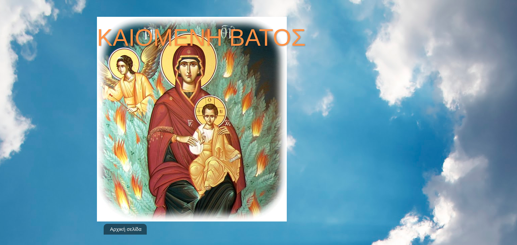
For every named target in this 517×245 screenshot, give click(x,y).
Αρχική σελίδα (126, 229)
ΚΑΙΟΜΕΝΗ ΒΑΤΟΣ (201, 38)
